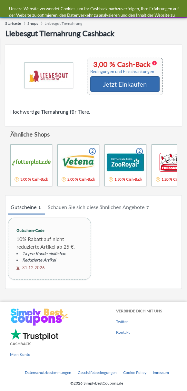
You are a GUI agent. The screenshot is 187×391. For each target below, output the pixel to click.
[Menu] (8, 9)
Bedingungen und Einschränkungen (122, 72)
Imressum (161, 372)
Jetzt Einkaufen (125, 84)
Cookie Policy (134, 372)
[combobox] (99, 9)
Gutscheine (27, 207)
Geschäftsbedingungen (97, 372)
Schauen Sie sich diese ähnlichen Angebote (99, 207)
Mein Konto (20, 354)
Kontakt (123, 332)
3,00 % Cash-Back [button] (123, 67)
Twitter (122, 321)
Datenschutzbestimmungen (48, 372)
